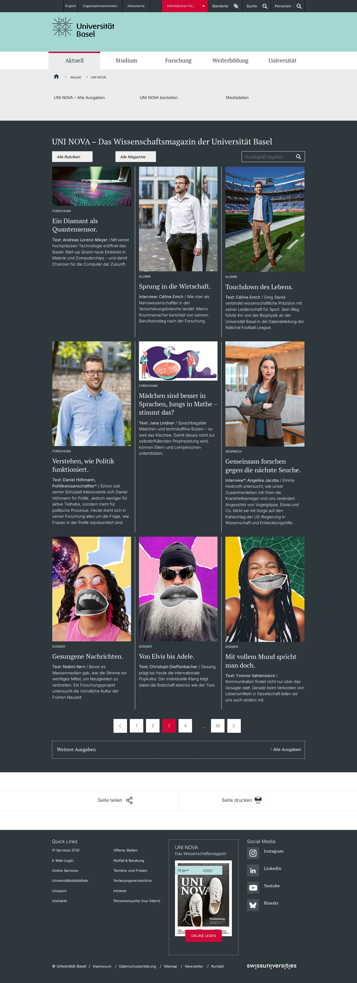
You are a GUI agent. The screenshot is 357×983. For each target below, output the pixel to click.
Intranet (119, 891)
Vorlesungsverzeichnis (132, 880)
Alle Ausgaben (287, 749)
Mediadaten (237, 97)
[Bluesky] (263, 905)
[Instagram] (265, 853)
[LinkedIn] (264, 871)
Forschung (178, 60)
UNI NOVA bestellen (159, 97)
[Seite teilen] (115, 800)
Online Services (65, 870)
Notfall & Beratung (128, 860)
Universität (282, 60)
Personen (281, 8)
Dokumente (139, 6)
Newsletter (194, 966)
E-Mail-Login (62, 860)
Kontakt (217, 966)
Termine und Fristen (130, 870)
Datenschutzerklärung (137, 966)
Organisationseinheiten (103, 6)
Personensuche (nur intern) (136, 901)
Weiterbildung (230, 60)
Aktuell (74, 60)
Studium (126, 60)
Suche (249, 8)
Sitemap (170, 966)
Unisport (59, 891)
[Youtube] (263, 888)
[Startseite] (56, 77)
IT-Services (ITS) (66, 850)
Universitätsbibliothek (70, 880)
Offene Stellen (125, 850)
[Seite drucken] (241, 800)
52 (218, 725)
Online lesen (203, 935)
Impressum (102, 966)
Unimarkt (59, 901)
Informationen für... (182, 6)
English (71, 6)
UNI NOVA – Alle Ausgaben (79, 97)
